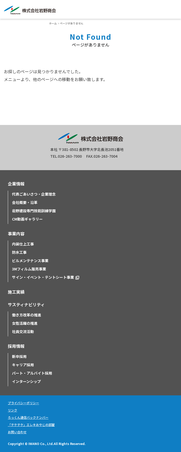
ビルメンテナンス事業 (30, 260)
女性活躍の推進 (25, 323)
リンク (12, 410)
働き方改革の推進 (26, 314)
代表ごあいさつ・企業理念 (34, 194)
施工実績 (16, 292)
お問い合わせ (17, 432)
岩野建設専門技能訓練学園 (34, 210)
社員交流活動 (23, 331)
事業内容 (16, 233)
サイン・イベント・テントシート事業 (43, 277)
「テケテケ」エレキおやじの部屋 (31, 424)
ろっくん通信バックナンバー (28, 417)
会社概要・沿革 (25, 202)
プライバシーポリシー (23, 403)
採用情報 (16, 346)
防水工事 (19, 252)
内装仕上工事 (23, 244)
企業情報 (16, 184)
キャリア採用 (23, 364)
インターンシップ (26, 381)
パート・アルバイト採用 (32, 373)
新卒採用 (19, 356)
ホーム (53, 23)
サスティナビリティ (26, 304)
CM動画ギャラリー (27, 219)
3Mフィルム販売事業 (29, 268)
